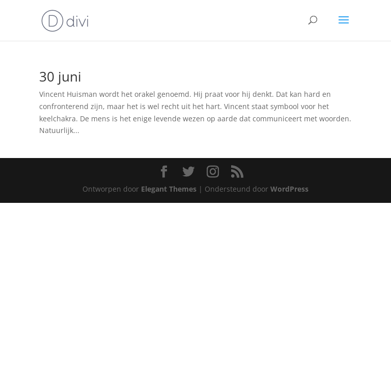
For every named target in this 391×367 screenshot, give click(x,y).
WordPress (289, 189)
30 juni (60, 76)
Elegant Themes (169, 189)
